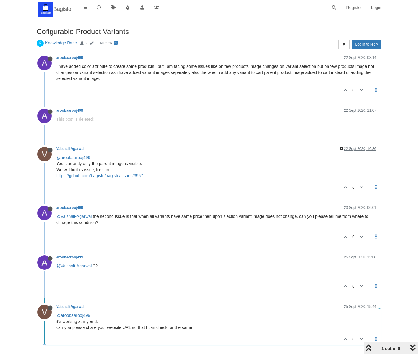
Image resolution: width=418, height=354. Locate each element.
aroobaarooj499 (69, 58)
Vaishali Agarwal (70, 149)
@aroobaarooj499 (73, 157)
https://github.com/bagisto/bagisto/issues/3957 (99, 175)
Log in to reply (366, 44)
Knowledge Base (61, 42)
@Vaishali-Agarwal (74, 216)
